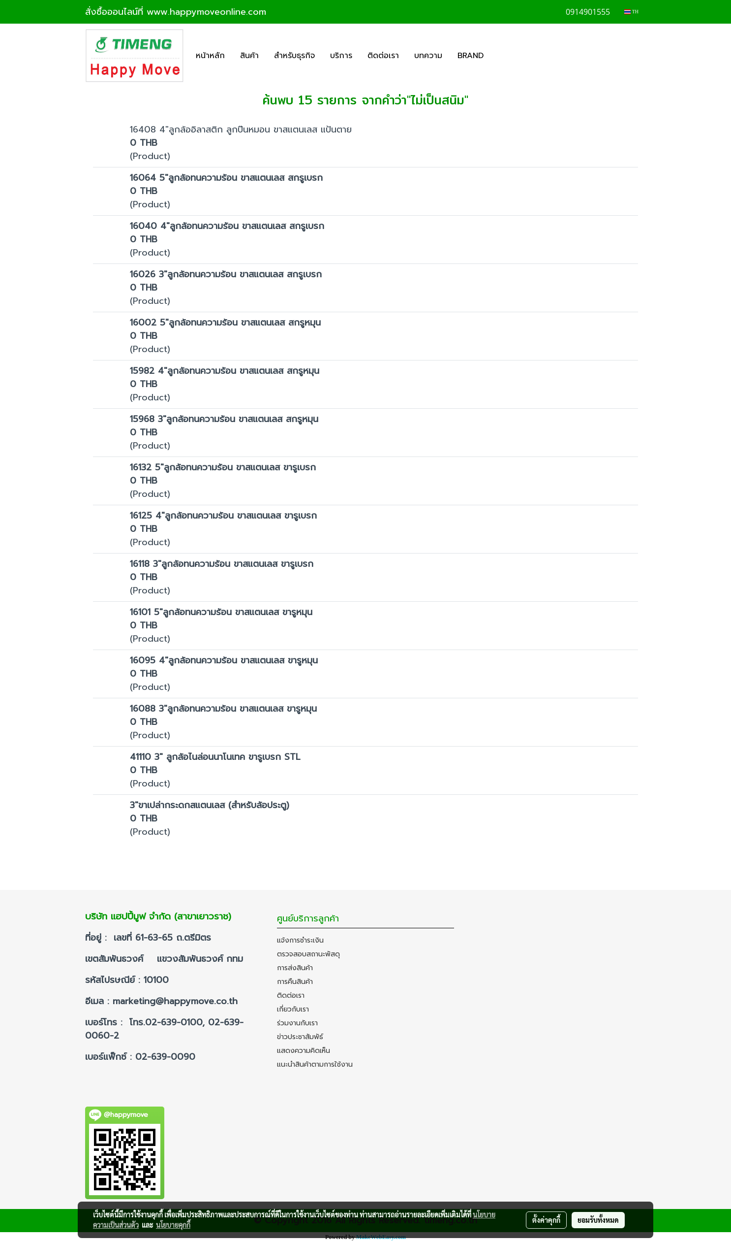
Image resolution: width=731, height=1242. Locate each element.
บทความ (428, 56)
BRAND (470, 56)
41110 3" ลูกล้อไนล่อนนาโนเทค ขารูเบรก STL (215, 757)
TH (631, 11)
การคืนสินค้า (295, 982)
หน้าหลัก (210, 56)
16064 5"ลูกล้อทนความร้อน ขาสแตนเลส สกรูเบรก (226, 178)
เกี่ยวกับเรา (293, 1009)
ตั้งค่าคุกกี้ (546, 1219)
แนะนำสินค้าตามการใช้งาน (315, 1064)
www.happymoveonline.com (206, 12)
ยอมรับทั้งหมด (598, 1219)
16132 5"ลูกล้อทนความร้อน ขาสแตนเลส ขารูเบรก (223, 467)
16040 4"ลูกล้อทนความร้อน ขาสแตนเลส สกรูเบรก (227, 226)
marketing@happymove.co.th (177, 1001)
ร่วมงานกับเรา (297, 1023)
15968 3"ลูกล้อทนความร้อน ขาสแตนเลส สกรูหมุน (224, 419)
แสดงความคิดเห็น (303, 1051)
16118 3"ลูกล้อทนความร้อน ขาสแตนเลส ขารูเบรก (221, 564)
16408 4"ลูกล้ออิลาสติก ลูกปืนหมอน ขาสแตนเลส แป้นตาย (241, 129)
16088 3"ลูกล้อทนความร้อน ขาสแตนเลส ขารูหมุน (223, 709)
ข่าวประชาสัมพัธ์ (300, 1037)
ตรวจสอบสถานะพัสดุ (308, 954)
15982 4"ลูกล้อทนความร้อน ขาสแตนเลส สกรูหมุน (224, 371)
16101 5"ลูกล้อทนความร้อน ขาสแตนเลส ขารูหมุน (221, 612)
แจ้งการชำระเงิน (300, 940)
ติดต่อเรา (383, 56)
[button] (500, 56)
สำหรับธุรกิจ (294, 56)
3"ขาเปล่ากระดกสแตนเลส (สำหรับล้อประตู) (209, 805)
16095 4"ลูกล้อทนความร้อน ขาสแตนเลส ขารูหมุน (224, 660)
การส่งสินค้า (295, 968)
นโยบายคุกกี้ (173, 1224)
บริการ (341, 56)
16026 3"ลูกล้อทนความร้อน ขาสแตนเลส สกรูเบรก (226, 274)
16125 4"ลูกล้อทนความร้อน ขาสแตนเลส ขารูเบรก (223, 516)
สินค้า (249, 56)
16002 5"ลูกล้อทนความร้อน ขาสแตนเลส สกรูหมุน (225, 322)
